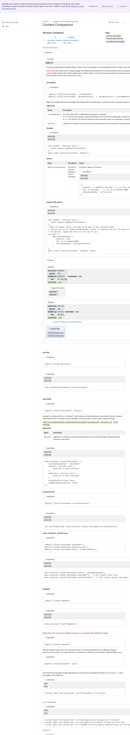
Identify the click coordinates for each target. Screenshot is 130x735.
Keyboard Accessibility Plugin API (65, 21)
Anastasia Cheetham (55, 40)
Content (45, 21)
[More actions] (123, 22)
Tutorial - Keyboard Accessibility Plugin (67, 321)
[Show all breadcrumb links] (50, 21)
